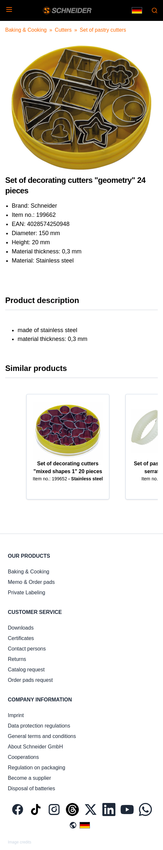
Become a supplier (29, 778)
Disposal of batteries (31, 788)
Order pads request (30, 680)
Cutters (63, 30)
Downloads (21, 628)
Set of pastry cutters (103, 30)
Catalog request (26, 669)
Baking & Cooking (26, 30)
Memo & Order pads (31, 582)
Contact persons (27, 648)
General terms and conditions (42, 736)
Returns (17, 659)
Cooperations (23, 757)
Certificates (21, 638)
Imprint (16, 715)
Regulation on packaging (36, 767)
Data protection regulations (39, 726)
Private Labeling (26, 592)
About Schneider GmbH (35, 746)
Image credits (19, 842)
